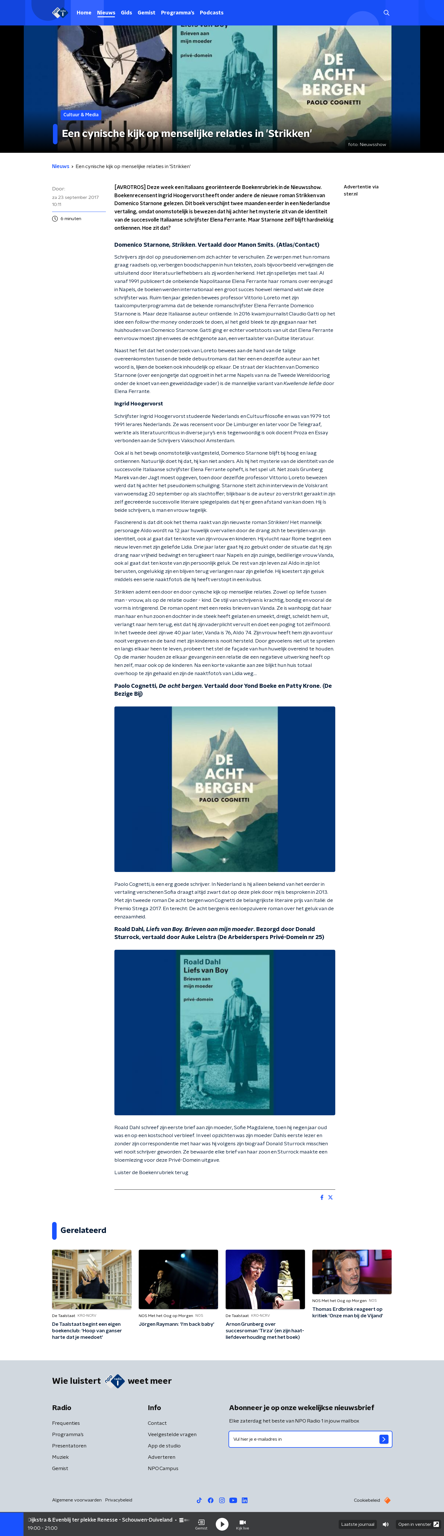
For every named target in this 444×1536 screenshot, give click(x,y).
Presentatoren (69, 1446)
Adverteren (161, 1457)
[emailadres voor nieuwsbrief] (310, 1439)
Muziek (60, 1457)
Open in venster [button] (418, 1524)
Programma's (177, 13)
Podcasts (211, 13)
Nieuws (106, 13)
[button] (201, 1524)
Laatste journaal (357, 1524)
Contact (157, 1423)
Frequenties (66, 1423)
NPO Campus (163, 1468)
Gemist (146, 13)
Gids (126, 13)
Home (84, 13)
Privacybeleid (118, 1500)
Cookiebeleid (367, 1500)
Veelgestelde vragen (172, 1434)
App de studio (164, 1446)
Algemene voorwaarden (77, 1500)
